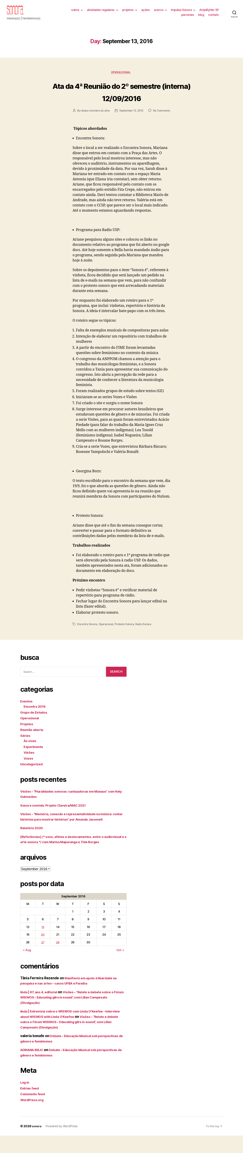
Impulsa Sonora (181, 12)
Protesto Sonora (126, 636)
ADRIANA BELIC (33, 1067)
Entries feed (30, 1105)
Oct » (120, 967)
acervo (158, 12)
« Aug (27, 967)
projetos (128, 12)
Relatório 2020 (32, 840)
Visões (29, 764)
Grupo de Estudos (35, 724)
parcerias (187, 17)
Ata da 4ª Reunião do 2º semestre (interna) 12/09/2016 (121, 97)
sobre (75, 12)
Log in (25, 1100)
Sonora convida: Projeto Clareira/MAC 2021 (57, 817)
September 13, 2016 (145, 116)
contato (213, 17)
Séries (25, 747)
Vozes (29, 770)
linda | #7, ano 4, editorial (41, 1009)
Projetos (27, 736)
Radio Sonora (146, 636)
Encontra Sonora (87, 636)
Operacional (121, 77)
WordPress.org (33, 1117)
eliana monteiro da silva (108, 116)
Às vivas (31, 753)
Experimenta (34, 759)
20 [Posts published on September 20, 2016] (43, 952)
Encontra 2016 (36, 718)
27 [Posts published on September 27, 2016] (43, 959)
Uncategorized (32, 776)
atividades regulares (101, 12)
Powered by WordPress (62, 1143)
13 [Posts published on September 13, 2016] (42, 944)
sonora (37, 1143)
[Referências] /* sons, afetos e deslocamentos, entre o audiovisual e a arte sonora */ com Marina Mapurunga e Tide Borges (71, 854)
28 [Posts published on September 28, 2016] (58, 959)
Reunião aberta (33, 742)
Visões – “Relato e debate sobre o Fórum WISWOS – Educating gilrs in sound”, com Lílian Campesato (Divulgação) (72, 1014)
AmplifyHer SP (209, 12)
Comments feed (34, 1111)
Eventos (27, 713)
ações (145, 12)
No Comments (124, 123)
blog (201, 17)
